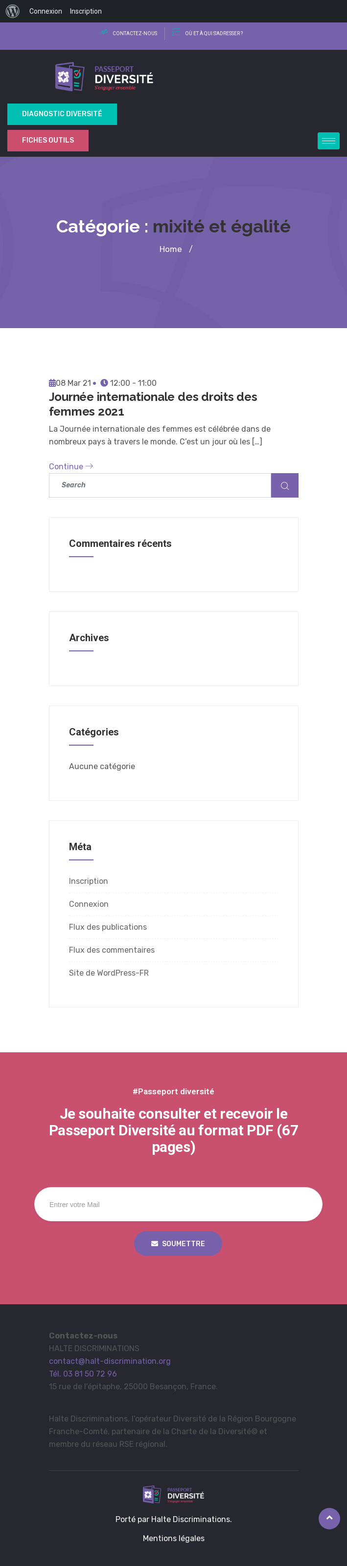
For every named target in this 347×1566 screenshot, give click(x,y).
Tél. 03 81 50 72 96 (83, 1373)
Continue (71, 466)
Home (171, 249)
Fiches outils (48, 140)
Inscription (88, 881)
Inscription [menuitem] (86, 11)
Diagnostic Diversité (62, 114)
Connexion (89, 904)
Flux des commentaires (112, 950)
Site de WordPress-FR (109, 973)
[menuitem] (12, 11)
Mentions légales (174, 1538)
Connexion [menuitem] (45, 11)
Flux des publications (108, 927)
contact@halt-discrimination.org (110, 1361)
